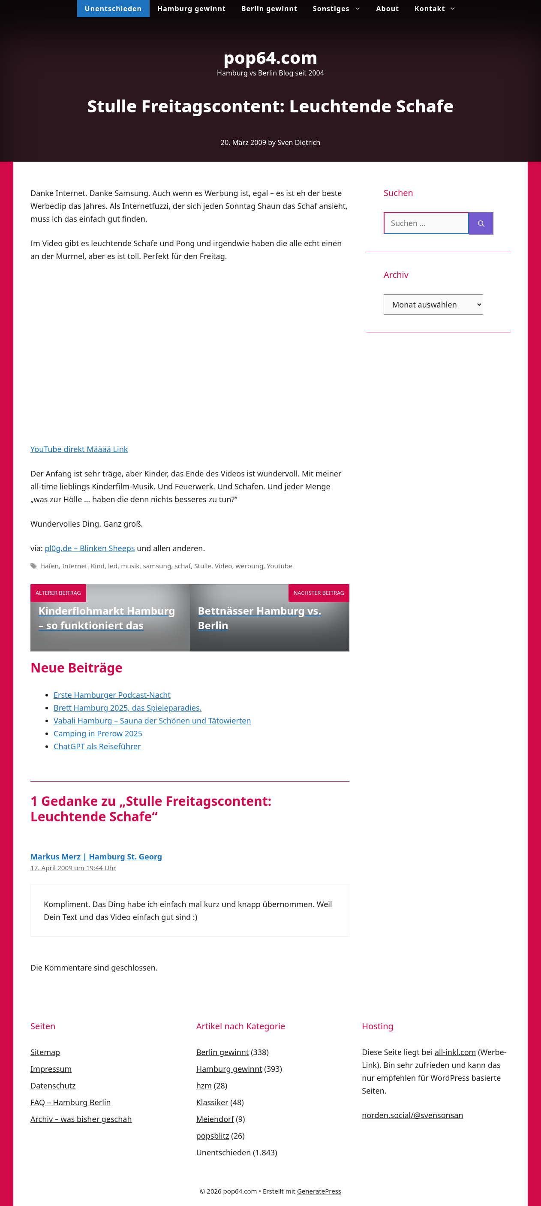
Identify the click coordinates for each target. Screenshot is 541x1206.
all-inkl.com (455, 1052)
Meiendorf (215, 1119)
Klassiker (212, 1102)
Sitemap (45, 1052)
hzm (204, 1085)
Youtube (279, 565)
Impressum (51, 1069)
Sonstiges (341, 8)
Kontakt (439, 8)
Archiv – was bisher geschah (81, 1119)
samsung (157, 565)
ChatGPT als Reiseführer (97, 746)
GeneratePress (319, 1191)
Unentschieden (113, 8)
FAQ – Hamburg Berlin (70, 1102)
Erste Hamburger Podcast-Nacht (112, 695)
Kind (98, 565)
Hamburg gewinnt (191, 8)
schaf (182, 565)
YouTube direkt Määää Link (79, 449)
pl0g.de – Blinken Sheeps (90, 548)
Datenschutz (52, 1085)
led (112, 565)
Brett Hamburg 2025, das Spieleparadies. (127, 707)
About (388, 8)
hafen (49, 565)
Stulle (202, 565)
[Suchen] (481, 223)
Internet (74, 565)
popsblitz (212, 1136)
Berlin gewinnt (269, 8)
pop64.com (270, 57)
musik (130, 565)
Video (223, 565)
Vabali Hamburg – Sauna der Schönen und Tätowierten (152, 720)
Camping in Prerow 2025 (98, 733)
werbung (250, 565)
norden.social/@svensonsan (412, 1115)
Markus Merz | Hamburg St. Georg (96, 856)
